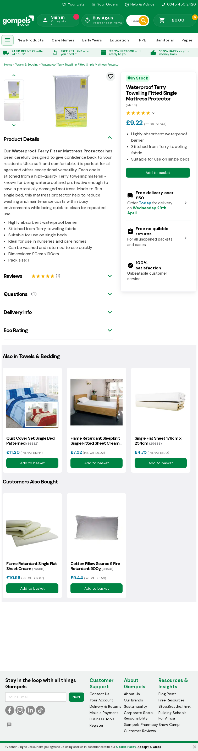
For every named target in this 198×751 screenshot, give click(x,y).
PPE (142, 40)
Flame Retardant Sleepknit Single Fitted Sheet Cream (95, 441)
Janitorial (165, 40)
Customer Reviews (140, 730)
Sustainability (135, 706)
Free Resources (171, 700)
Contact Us (99, 693)
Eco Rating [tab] (16, 330)
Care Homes (63, 40)
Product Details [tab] (21, 139)
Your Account (101, 700)
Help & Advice (140, 4)
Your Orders (104, 4)
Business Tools (102, 719)
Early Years (92, 40)
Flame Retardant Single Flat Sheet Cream (31, 566)
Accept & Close (149, 747)
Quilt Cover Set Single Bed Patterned (30, 441)
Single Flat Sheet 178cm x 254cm (158, 441)
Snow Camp (169, 724)
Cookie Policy (126, 747)
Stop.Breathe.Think (174, 706)
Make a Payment (104, 712)
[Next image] (14, 125)
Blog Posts (167, 693)
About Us (132, 693)
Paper (187, 40)
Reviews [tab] (13, 276)
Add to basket (158, 172)
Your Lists (73, 4)
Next (76, 697)
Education (119, 40)
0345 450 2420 (178, 4)
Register (96, 725)
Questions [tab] (16, 294)
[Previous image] (14, 75)
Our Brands (133, 700)
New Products (31, 40)
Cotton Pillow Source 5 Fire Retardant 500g (95, 566)
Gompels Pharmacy (141, 724)
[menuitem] (7, 40)
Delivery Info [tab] (18, 312)
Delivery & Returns (105, 706)
